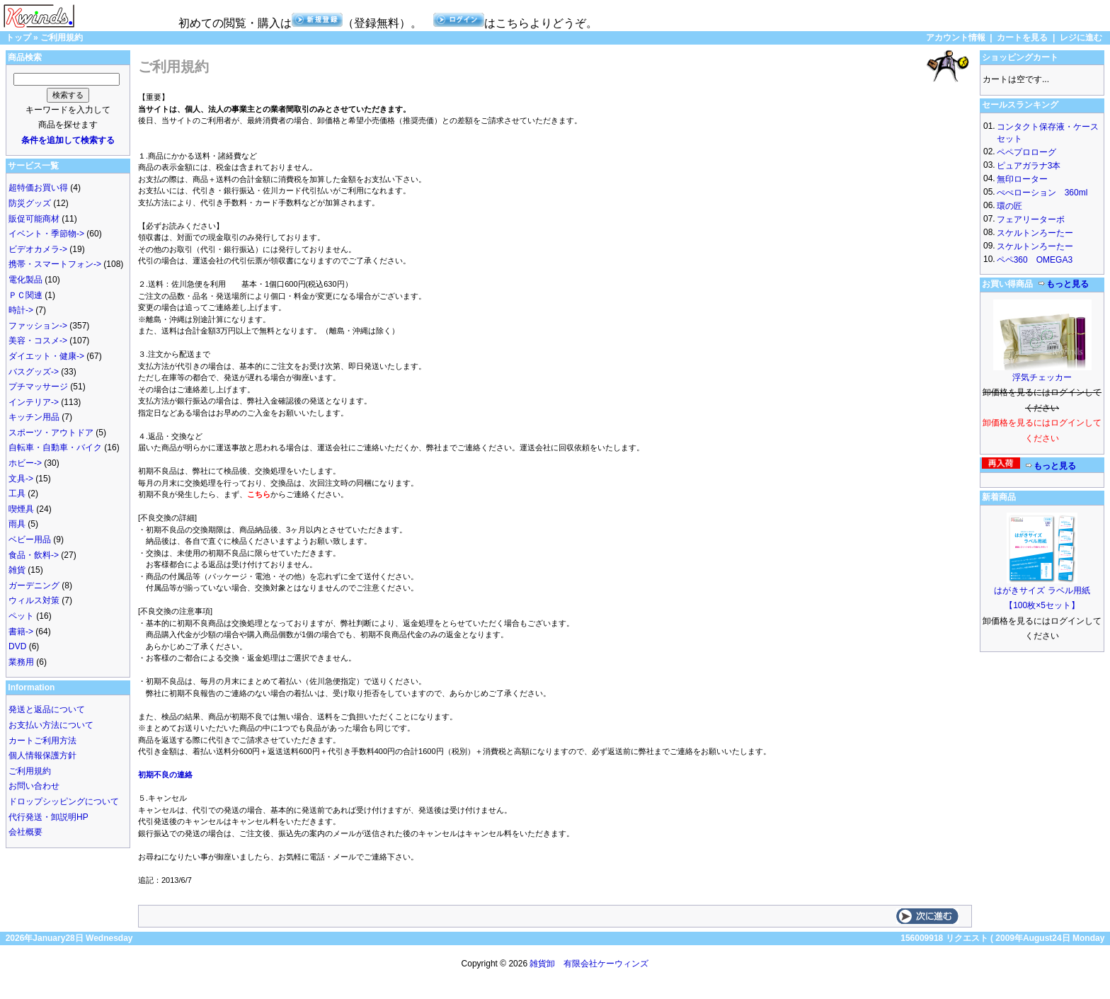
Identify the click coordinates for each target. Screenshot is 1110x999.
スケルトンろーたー (1035, 233)
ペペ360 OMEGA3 (1034, 260)
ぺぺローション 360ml (1042, 193)
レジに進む (1081, 37)
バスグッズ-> (33, 372)
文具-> (20, 479)
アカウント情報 (955, 37)
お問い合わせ (33, 786)
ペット (21, 616)
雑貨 (16, 570)
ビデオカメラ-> (37, 249)
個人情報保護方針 (42, 755)
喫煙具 (21, 509)
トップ (18, 37)
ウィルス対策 (33, 600)
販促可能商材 (33, 219)
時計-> (20, 310)
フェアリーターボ (1031, 219)
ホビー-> (25, 463)
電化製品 (25, 280)
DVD (17, 646)
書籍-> (20, 631)
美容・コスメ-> (37, 341)
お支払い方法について (50, 725)
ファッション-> (37, 326)
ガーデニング (33, 585)
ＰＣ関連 (25, 295)
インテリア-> (33, 402)
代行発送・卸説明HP (48, 817)
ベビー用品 (29, 539)
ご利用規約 (61, 37)
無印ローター (1022, 179)
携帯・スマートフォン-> (54, 264)
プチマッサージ (38, 387)
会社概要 (25, 832)
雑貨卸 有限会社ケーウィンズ (589, 964)
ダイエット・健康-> (46, 356)
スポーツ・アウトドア (50, 433)
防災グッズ (29, 203)
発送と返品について (46, 709)
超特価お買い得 (38, 188)
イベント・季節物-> (46, 234)
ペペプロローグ (1026, 152)
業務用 (21, 662)
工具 (16, 493)
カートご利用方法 (42, 741)
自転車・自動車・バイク (55, 447)
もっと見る (1063, 284)
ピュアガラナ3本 (1029, 166)
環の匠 (1009, 206)
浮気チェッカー (1042, 377)
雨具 (16, 524)
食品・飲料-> (33, 555)
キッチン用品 (33, 417)
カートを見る (1022, 37)
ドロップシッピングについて (63, 801)
